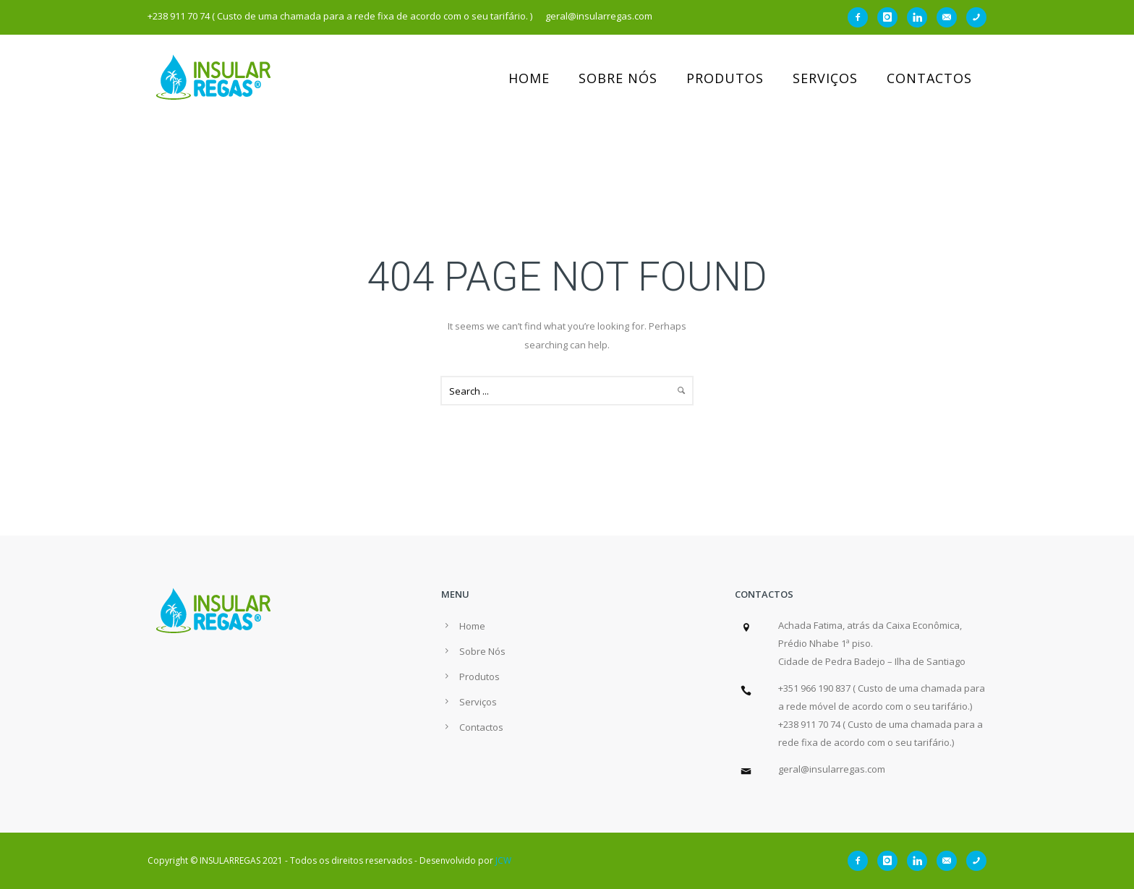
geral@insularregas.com (831, 769)
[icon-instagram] (891, 17)
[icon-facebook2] (861, 17)
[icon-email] (950, 17)
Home (529, 78)
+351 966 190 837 (814, 688)
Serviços (825, 78)
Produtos (725, 78)
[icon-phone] (976, 17)
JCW (503, 860)
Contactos (929, 78)
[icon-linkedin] (920, 17)
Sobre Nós (618, 78)
